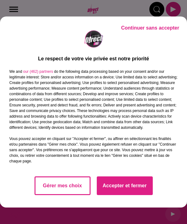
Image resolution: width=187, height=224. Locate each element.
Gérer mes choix (62, 185)
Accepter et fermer (125, 185)
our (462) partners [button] (38, 71)
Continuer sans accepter (150, 27)
